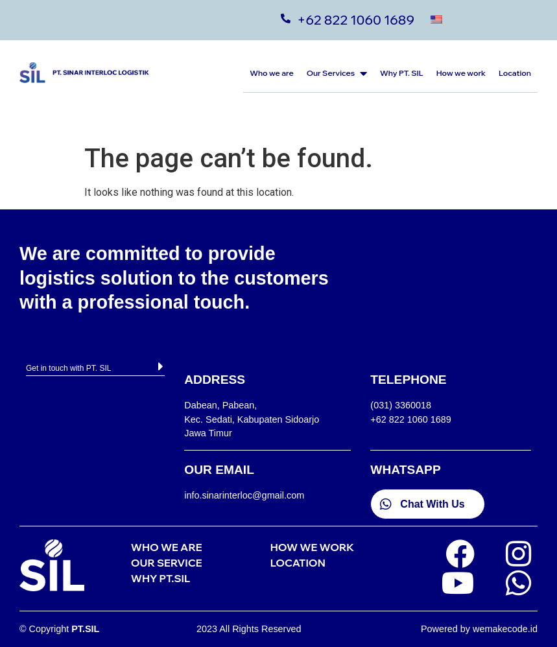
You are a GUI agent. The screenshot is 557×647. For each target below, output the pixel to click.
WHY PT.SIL (160, 578)
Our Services (337, 73)
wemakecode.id (505, 629)
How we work (461, 73)
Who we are (271, 73)
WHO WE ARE (166, 547)
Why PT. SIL (401, 73)
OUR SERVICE (166, 562)
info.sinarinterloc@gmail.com (244, 495)
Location (515, 73)
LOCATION (298, 562)
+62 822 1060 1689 (355, 20)
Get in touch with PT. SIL (68, 368)
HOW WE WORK (312, 547)
